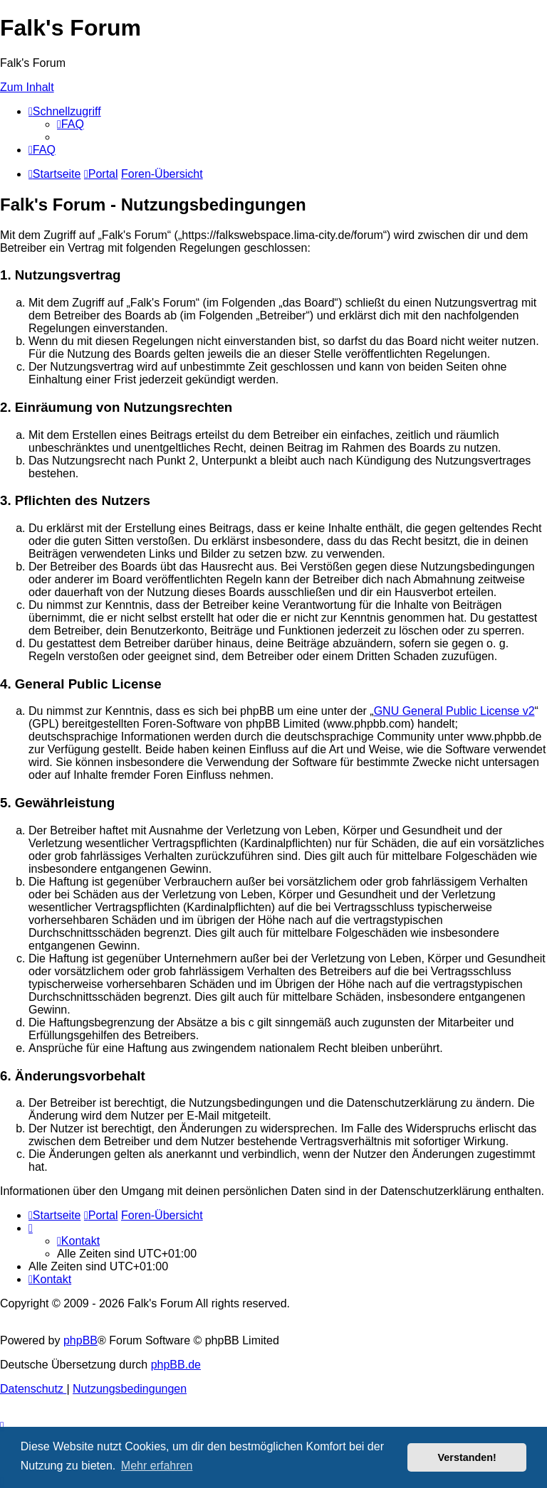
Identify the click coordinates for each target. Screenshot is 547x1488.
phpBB (80, 1340)
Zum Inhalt (27, 87)
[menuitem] (70, 124)
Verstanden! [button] (467, 1457)
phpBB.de (176, 1365)
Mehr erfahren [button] (157, 1466)
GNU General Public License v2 (454, 711)
